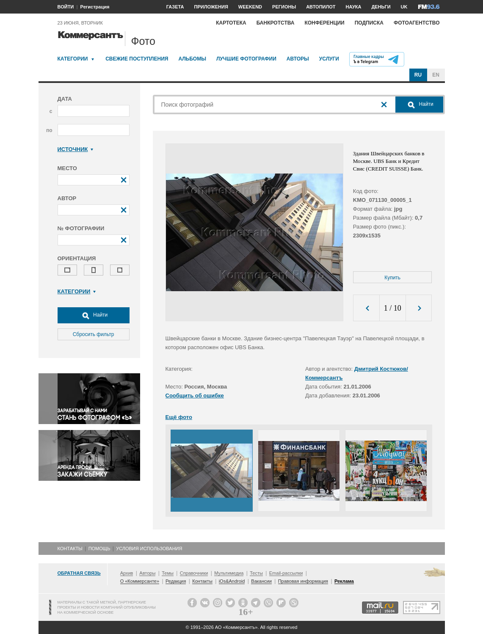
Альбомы (192, 59)
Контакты (70, 548)
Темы (168, 573)
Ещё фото (179, 417)
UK (404, 6)
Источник (76, 149)
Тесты (256, 573)
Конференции (324, 23)
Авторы (298, 59)
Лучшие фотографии (246, 59)
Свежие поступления (136, 59)
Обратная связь (79, 573)
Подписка (369, 23)
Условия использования (149, 548)
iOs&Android (232, 581)
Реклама (344, 581)
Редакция (176, 581)
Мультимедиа (228, 573)
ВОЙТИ (66, 6)
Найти (93, 315)
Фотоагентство (417, 23)
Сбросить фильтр (93, 334)
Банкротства (276, 23)
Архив (126, 573)
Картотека (231, 23)
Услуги (329, 59)
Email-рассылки (286, 573)
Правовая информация (303, 581)
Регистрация (95, 6)
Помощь (99, 548)
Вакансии (261, 581)
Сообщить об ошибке (195, 395)
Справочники (194, 573)
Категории (73, 59)
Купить (392, 278)
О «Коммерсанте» (139, 581)
